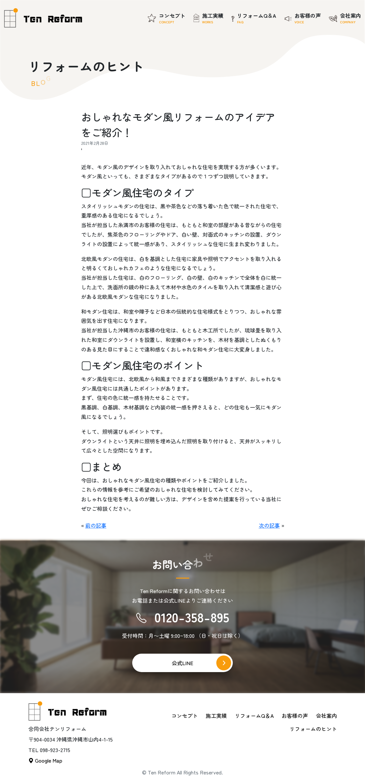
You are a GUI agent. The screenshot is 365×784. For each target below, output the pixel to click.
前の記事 (95, 525)
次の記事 (269, 525)
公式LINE (182, 663)
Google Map (45, 760)
